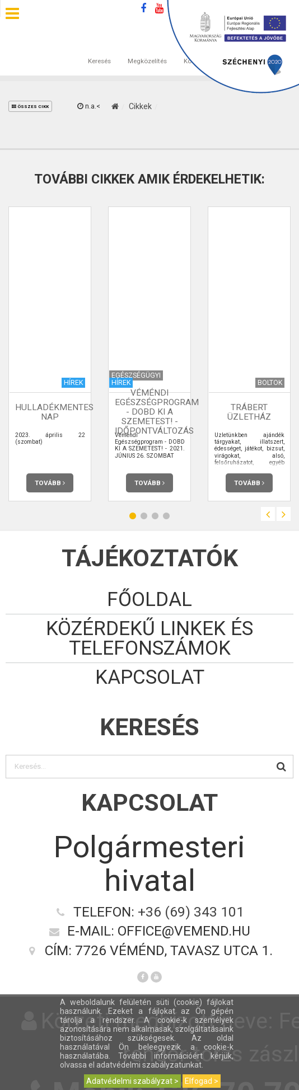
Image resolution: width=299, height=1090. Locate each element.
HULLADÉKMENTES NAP (54, 412)
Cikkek (140, 106)
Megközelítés (147, 49)
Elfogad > (201, 1081)
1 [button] (132, 515)
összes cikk (30, 106)
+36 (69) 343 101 (191, 912)
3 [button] (155, 515)
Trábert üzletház (249, 412)
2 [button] (144, 515)
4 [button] (166, 515)
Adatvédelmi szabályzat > (132, 1081)
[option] (50, 353)
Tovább (50, 483)
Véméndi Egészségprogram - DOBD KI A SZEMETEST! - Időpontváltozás (157, 412)
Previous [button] (268, 514)
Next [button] (284, 514)
